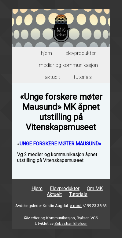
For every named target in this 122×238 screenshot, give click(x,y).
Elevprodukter (80, 53)
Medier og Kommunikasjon (68, 65)
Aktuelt (52, 77)
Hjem (46, 53)
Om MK (95, 188)
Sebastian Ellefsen (70, 223)
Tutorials (83, 77)
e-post (76, 205)
